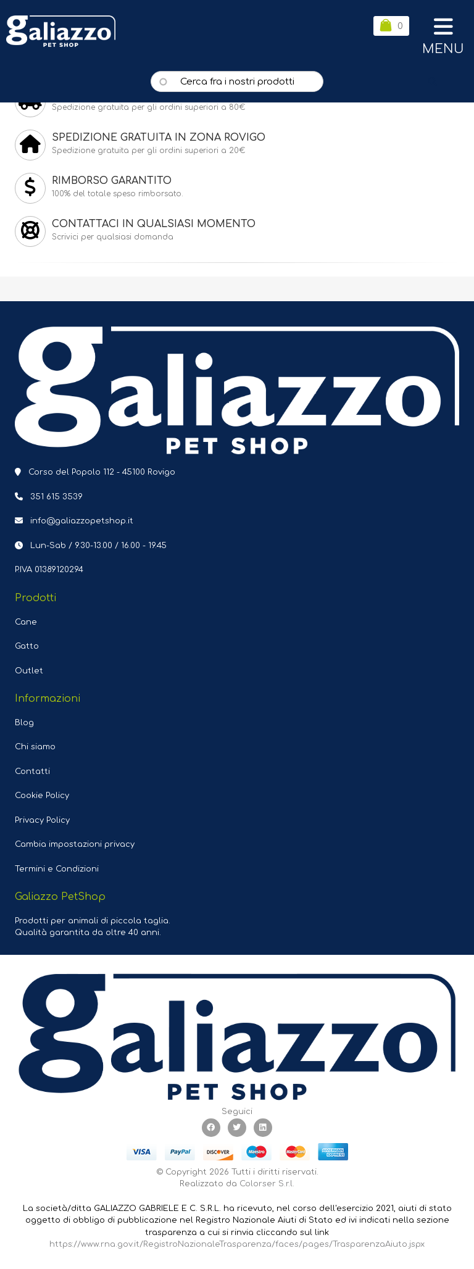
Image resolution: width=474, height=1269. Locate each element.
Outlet (29, 671)
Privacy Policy (42, 820)
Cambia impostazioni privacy (75, 844)
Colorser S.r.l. (266, 1184)
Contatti (32, 771)
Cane (26, 622)
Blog (24, 722)
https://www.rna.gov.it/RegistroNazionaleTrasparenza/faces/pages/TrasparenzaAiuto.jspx (237, 1244)
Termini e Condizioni (57, 869)
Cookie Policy (42, 795)
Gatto (27, 646)
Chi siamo (35, 747)
